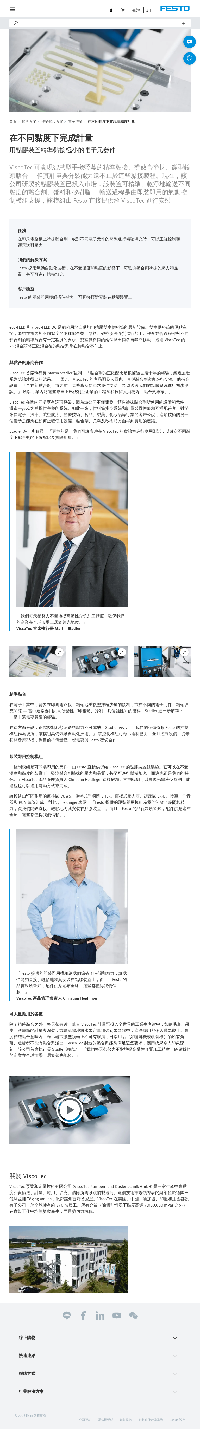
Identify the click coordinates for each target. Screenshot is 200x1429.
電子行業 (75, 121)
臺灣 (136, 10)
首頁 (13, 121)
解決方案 (29, 121)
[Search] (100, 23)
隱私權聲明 (105, 1419)
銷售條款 (126, 1419)
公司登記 (85, 1419)
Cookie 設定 (177, 1419)
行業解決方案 (52, 121)
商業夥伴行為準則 (150, 1419)
